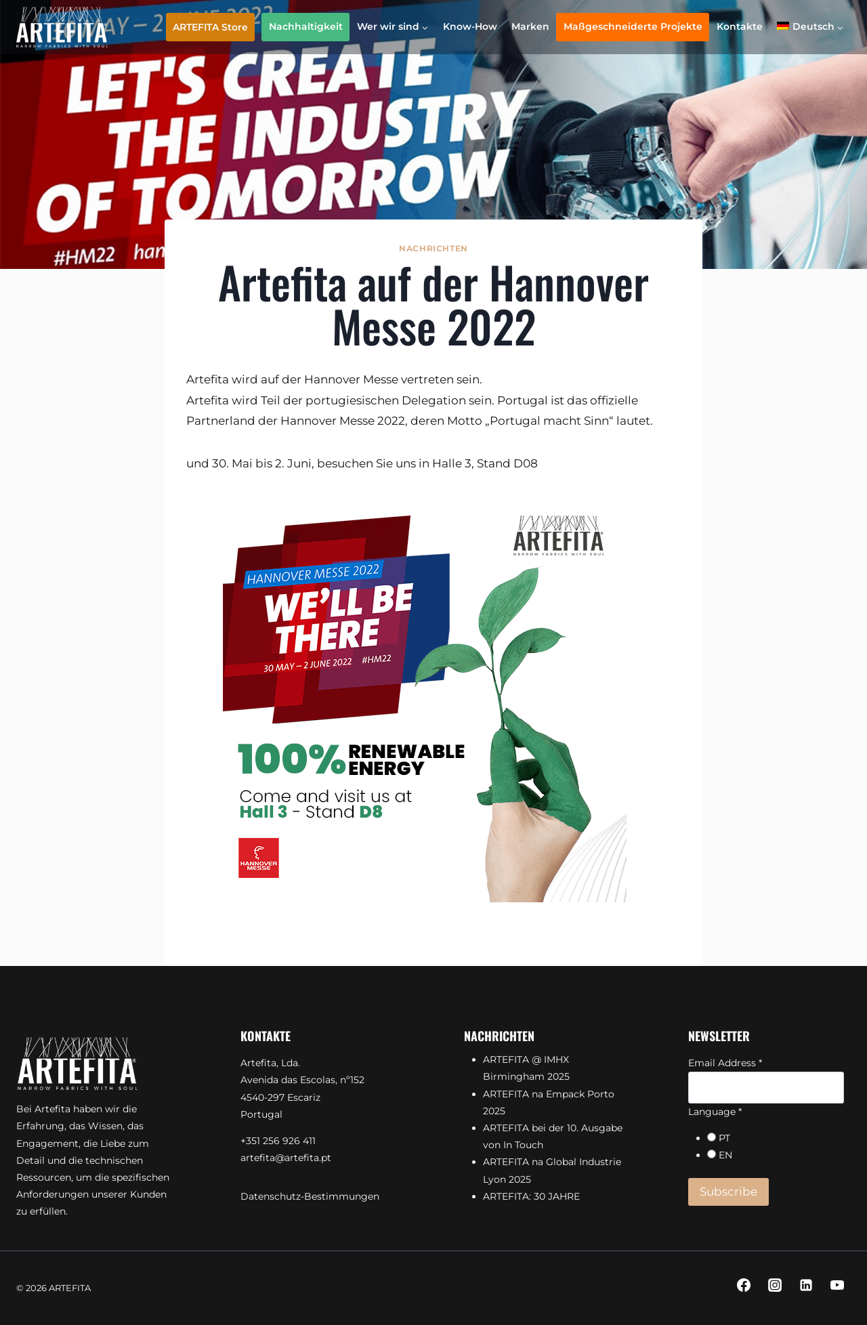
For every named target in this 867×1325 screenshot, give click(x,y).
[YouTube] (837, 1285)
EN (725, 1155)
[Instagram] (774, 1285)
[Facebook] (743, 1285)
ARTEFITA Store (210, 27)
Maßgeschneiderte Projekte (633, 26)
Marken (530, 26)
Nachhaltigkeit (306, 26)
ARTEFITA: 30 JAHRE (531, 1196)
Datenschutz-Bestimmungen (309, 1196)
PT (724, 1138)
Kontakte (740, 26)
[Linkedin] (806, 1285)
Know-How (470, 26)
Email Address (725, 1063)
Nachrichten (433, 248)
